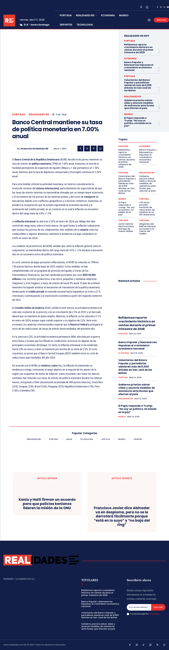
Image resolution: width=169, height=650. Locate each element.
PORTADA (18, 114)
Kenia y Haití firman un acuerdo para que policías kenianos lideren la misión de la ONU (47, 504)
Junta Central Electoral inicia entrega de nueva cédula (126, 227)
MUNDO (128, 114)
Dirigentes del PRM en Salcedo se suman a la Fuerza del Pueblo (147, 228)
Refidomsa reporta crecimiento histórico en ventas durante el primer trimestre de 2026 (138, 48)
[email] (139, 607)
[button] (146, 7)
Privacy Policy (154, 614)
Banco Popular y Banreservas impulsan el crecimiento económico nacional (138, 66)
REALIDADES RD (39, 114)
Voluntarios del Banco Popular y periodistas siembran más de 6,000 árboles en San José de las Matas (137, 85)
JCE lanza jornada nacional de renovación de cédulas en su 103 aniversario (147, 208)
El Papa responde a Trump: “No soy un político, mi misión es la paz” (137, 121)
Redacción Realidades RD (34, 148)
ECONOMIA (130, 58)
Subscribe (158, 607)
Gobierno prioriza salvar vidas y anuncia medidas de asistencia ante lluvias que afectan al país (139, 104)
